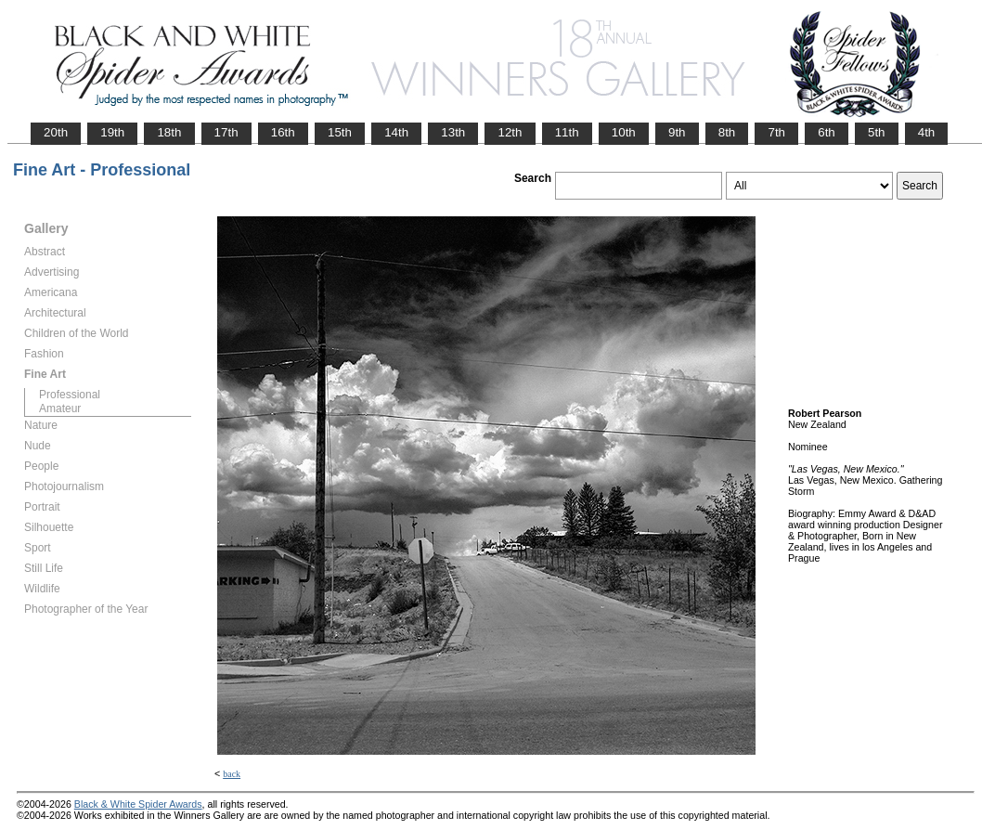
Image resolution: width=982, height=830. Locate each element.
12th (509, 132)
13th (453, 132)
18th (169, 132)
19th (112, 132)
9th (677, 132)
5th (877, 132)
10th (623, 132)
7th (776, 132)
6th (827, 132)
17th (226, 132)
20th (55, 132)
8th (727, 132)
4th (927, 132)
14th (396, 132)
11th (567, 132)
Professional (69, 394)
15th (339, 132)
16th (283, 132)
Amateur (60, 408)
